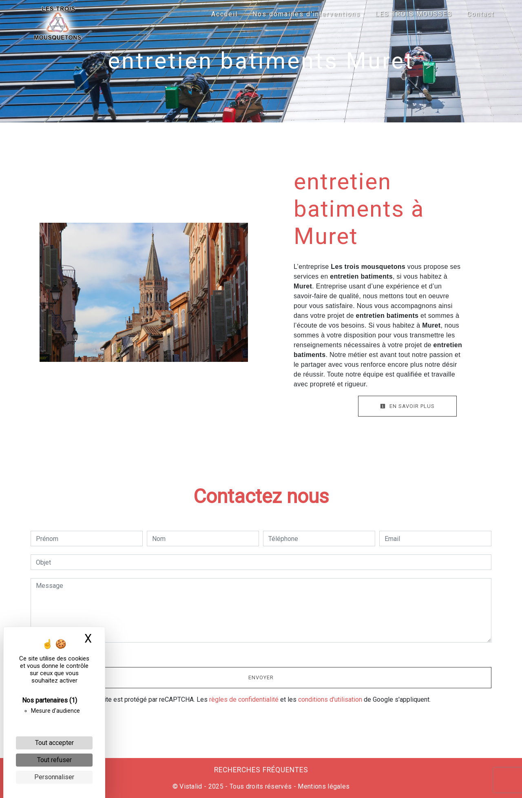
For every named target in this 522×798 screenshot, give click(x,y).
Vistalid (190, 786)
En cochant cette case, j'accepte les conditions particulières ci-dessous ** (144, 654)
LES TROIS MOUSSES (413, 14)
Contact (480, 14)
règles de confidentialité (244, 699)
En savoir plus (407, 406)
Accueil (224, 14)
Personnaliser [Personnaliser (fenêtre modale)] (54, 777)
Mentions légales (322, 786)
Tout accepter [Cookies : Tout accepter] (54, 743)
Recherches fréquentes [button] (261, 770)
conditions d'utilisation (330, 699)
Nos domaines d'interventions (306, 14)
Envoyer (261, 677)
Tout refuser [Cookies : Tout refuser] (54, 760)
